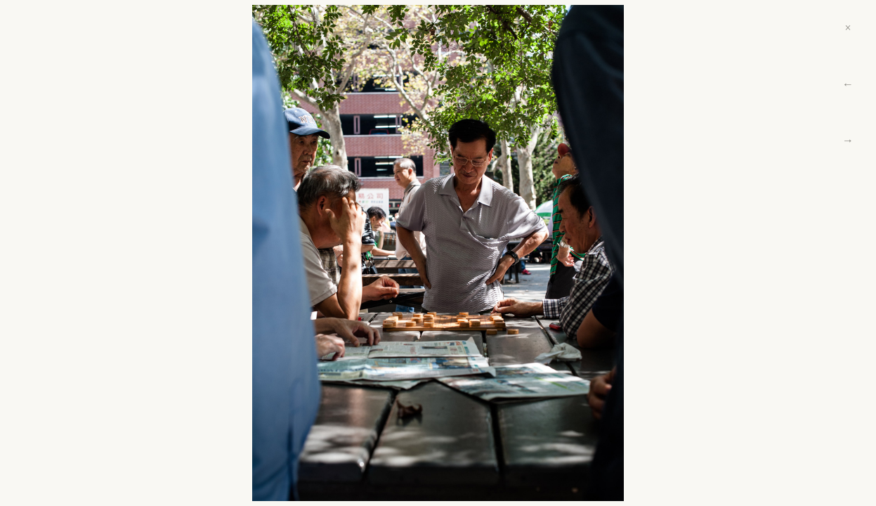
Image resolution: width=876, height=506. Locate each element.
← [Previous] (848, 84)
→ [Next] (848, 140)
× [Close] (847, 28)
